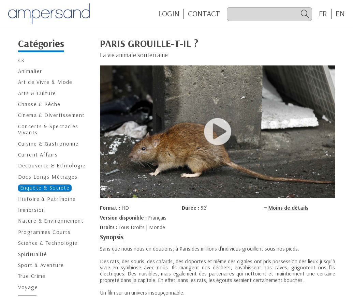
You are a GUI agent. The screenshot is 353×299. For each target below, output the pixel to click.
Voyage (28, 287)
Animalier (30, 71)
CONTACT (204, 13)
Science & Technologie (48, 243)
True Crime (32, 276)
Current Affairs (38, 154)
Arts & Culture (37, 93)
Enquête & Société (45, 187)
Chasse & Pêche (39, 104)
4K (21, 60)
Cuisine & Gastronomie (48, 143)
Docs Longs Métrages (48, 177)
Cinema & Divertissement (51, 115)
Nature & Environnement (51, 221)
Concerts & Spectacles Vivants (48, 129)
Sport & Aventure (41, 265)
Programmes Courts (44, 232)
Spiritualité (32, 254)
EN (340, 13)
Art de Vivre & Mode (45, 82)
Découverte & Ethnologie (52, 165)
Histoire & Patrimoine (47, 199)
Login (168, 13)
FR (323, 13)
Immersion (31, 210)
